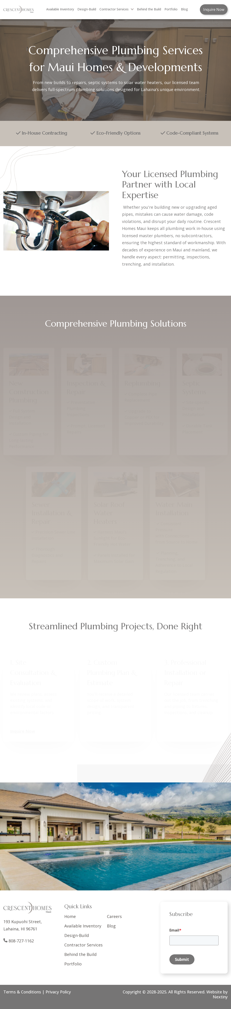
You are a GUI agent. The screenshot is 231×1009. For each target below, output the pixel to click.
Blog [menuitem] (184, 9)
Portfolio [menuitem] (171, 9)
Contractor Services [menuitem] (116, 9)
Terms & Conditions (22, 992)
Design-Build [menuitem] (86, 9)
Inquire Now (213, 9)
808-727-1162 (21, 940)
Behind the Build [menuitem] (149, 9)
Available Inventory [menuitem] (60, 9)
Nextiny (220, 997)
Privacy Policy (58, 992)
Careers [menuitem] (114, 916)
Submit (182, 959)
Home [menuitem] (70, 916)
